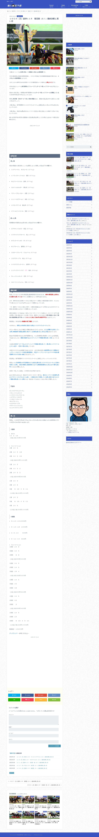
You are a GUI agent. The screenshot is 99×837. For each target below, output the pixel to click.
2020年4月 (69, 288)
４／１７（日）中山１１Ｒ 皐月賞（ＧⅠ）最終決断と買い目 (32, 765)
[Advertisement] (35, 139)
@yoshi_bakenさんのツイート (73, 438)
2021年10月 (69, 259)
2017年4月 (69, 351)
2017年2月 (69, 357)
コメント (11, 714)
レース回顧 (75, 5)
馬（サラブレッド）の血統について (83, 96)
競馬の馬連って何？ (79, 77)
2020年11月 (69, 277)
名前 (10, 727)
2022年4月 (69, 245)
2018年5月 (69, 317)
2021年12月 (69, 254)
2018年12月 (69, 302)
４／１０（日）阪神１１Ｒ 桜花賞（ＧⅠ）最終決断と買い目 (32, 768)
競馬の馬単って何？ (79, 115)
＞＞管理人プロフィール (72, 428)
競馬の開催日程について (80, 67)
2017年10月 (69, 334)
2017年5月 (69, 348)
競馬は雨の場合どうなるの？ (81, 58)
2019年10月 (69, 294)
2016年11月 (69, 365)
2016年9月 (69, 371)
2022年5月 (69, 242)
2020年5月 (69, 285)
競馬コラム (63, 5)
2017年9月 (69, 337)
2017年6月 (69, 345)
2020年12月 (69, 274)
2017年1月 (69, 360)
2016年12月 (69, 362)
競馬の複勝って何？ (79, 49)
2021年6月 (69, 262)
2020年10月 (69, 279)
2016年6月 (69, 380)
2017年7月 (69, 342)
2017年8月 (69, 339)
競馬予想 (51, 5)
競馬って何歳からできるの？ (81, 86)
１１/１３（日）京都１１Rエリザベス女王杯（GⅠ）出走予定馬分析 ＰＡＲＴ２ (83, 136)
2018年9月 (69, 311)
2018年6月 (69, 314)
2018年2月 (69, 325)
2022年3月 (69, 248)
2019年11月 (69, 291)
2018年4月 (69, 319)
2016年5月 (69, 382)
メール (11, 733)
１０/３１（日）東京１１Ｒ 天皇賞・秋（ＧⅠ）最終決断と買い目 (43, 784)
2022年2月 (69, 251)
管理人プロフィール (86, 5)
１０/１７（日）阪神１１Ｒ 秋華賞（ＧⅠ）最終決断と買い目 (25, 781)
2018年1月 (69, 328)
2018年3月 (69, 322)
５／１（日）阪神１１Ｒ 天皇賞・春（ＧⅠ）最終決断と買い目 (32, 762)
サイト (10, 739)
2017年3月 (69, 354)
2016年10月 (69, 368)
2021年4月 (69, 268)
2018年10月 (69, 308)
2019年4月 (69, 299)
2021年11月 (69, 256)
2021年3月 (69, 271)
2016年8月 (69, 374)
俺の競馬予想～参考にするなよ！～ (25, 834)
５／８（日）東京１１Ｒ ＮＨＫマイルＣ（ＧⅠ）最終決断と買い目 (33, 759)
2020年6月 (69, 282)
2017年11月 (69, 331)
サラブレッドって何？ (79, 105)
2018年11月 (69, 305)
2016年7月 (69, 377)
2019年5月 (69, 297)
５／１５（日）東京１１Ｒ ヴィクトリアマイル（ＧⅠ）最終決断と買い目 (35, 756)
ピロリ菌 (74, 232)
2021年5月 (69, 265)
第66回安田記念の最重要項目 (81, 124)
